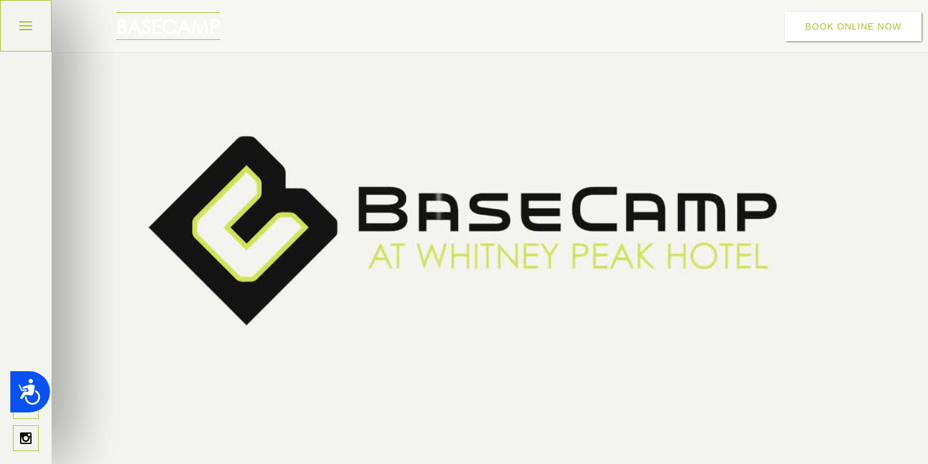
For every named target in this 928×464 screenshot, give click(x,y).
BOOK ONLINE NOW (853, 26)
